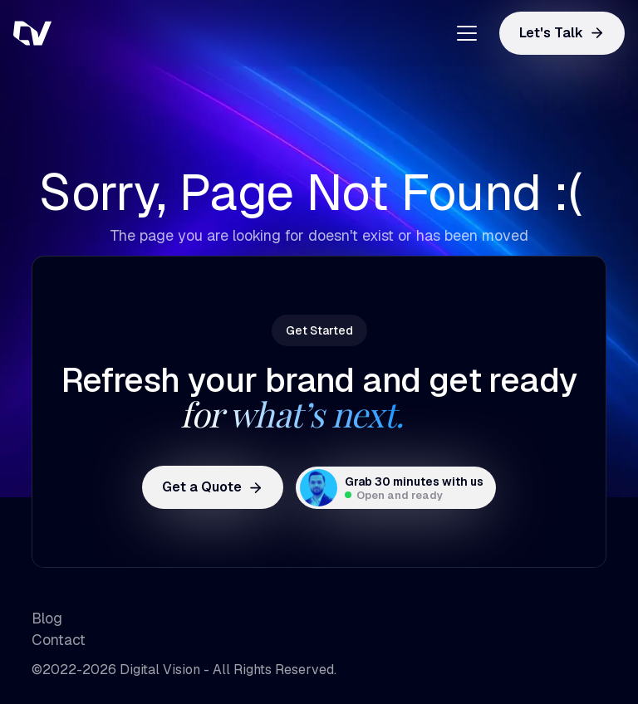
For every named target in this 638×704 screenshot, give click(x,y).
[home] (96, 33)
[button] (460, 33)
